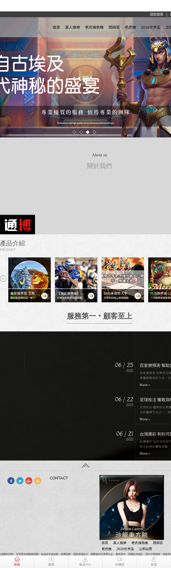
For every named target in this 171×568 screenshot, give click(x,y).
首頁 (56, 27)
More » (147, 384)
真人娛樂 (72, 27)
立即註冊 (145, 548)
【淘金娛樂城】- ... (71, 293)
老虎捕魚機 (94, 27)
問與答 (114, 27)
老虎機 (130, 27)
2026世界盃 (150, 27)
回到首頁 (156, 14)
